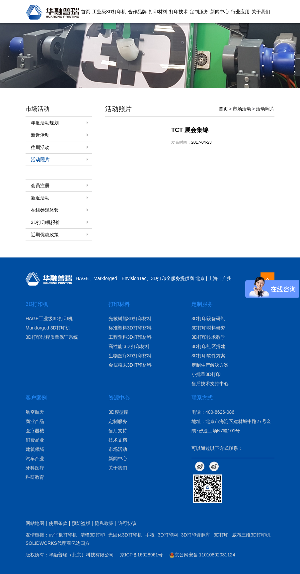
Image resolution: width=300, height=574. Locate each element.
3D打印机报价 (45, 222)
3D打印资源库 (195, 535)
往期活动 (40, 147)
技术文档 (118, 440)
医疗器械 (35, 430)
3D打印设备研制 (208, 318)
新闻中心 (219, 11)
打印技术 (178, 11)
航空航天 (35, 412)
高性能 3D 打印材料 (129, 346)
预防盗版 (81, 523)
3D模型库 (118, 412)
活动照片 (40, 159)
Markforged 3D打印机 (48, 327)
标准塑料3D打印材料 (130, 327)
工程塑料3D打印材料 (130, 337)
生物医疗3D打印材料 (130, 355)
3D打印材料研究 (208, 327)
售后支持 (118, 430)
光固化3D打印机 (125, 535)
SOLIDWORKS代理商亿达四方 (58, 543)
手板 (150, 535)
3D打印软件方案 (208, 355)
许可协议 (127, 523)
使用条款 (58, 523)
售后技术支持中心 (210, 383)
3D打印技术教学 (208, 337)
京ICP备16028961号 (141, 554)
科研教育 (35, 477)
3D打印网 (168, 535)
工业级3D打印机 (109, 11)
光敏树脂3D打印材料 (130, 318)
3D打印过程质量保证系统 (52, 337)
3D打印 (221, 535)
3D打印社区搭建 (208, 346)
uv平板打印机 (63, 535)
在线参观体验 (45, 210)
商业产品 (35, 421)
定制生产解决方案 (210, 365)
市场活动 (242, 108)
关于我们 (261, 11)
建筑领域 (35, 449)
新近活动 (40, 135)
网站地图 (35, 523)
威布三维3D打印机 (251, 535)
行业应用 (240, 11)
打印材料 (158, 11)
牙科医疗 (35, 467)
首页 (85, 11)
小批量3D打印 (206, 374)
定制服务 (199, 11)
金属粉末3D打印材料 (130, 365)
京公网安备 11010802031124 (202, 554)
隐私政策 (104, 523)
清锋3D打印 (92, 535)
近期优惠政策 (45, 234)
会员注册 (40, 185)
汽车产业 (35, 458)
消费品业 (35, 440)
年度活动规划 (45, 122)
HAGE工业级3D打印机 (49, 318)
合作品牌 (137, 11)
